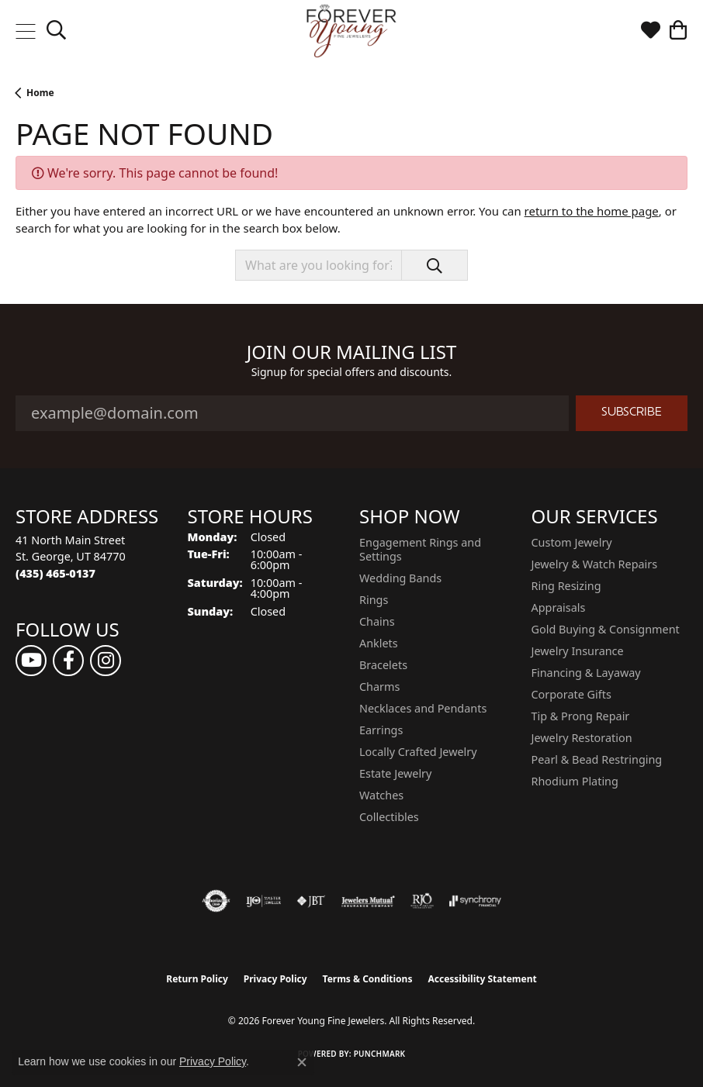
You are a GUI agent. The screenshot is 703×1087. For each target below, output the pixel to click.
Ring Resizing (566, 585)
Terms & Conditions (368, 978)
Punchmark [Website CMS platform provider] (380, 1053)
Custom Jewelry (572, 542)
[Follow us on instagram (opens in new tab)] (105, 660)
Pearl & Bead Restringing (597, 759)
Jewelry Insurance (578, 651)
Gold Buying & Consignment (606, 629)
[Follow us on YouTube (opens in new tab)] (31, 660)
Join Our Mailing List (352, 352)
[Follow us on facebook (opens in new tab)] (68, 660)
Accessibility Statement (482, 978)
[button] (56, 31)
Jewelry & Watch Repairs (595, 564)
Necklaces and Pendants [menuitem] (423, 708)
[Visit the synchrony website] (474, 901)
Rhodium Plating (575, 781)
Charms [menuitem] (379, 686)
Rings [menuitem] (373, 599)
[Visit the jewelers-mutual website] (368, 901)
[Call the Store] (55, 573)
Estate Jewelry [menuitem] (395, 773)
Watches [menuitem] (381, 795)
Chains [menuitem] (377, 621)
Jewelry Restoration (582, 737)
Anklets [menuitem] (378, 643)
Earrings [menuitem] (381, 730)
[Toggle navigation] (25, 31)
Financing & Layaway (586, 672)
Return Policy (197, 978)
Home (40, 92)
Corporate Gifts (571, 694)
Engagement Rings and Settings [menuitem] (420, 549)
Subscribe (631, 413)
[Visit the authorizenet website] (216, 901)
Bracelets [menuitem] (383, 664)
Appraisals (559, 607)
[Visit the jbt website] (311, 901)
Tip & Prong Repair (581, 716)
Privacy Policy (275, 978)
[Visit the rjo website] (422, 901)
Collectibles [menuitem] (389, 816)
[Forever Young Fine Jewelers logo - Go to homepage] (352, 31)
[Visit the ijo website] (263, 901)
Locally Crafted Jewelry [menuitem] (418, 751)
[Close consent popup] (301, 1062)
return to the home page (592, 211)
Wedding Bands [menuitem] (400, 578)
